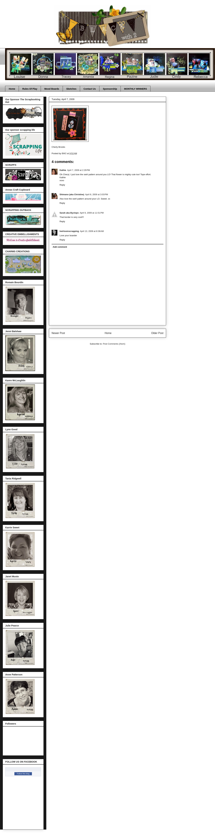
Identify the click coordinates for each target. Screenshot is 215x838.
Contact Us (90, 89)
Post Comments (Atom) (114, 344)
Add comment (60, 247)
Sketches (71, 89)
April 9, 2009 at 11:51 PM (92, 213)
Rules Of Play (29, 89)
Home (12, 89)
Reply (62, 185)
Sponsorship (110, 89)
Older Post (157, 333)
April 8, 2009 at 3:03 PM (96, 194)
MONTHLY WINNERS (135, 89)
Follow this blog (23, 774)
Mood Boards (51, 89)
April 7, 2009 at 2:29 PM (78, 170)
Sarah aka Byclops (69, 213)
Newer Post (58, 333)
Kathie (63, 170)
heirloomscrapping (69, 231)
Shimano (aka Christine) (72, 194)
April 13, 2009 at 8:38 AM (92, 231)
